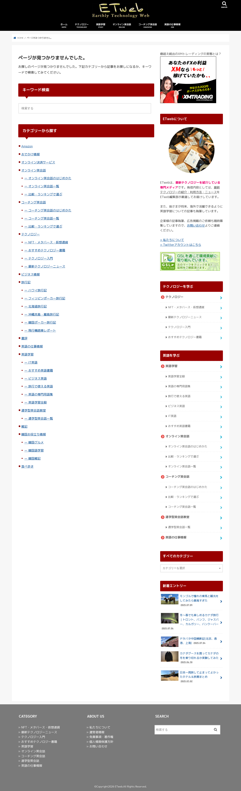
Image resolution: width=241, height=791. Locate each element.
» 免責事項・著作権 (99, 737)
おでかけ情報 (30, 154)
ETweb (118, 786)
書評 (24, 338)
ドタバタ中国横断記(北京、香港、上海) (189, 641)
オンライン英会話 (122, 26)
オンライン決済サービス (38, 162)
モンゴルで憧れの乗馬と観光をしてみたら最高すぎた (190, 600)
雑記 (24, 426)
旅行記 (25, 282)
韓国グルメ (36, 442)
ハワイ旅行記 (37, 290)
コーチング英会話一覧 (43, 218)
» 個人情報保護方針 (99, 742)
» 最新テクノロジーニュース (37, 732)
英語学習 (100, 26)
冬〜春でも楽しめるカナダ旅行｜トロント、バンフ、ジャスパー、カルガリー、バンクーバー (190, 622)
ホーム (63, 26)
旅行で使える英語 (40, 386)
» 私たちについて (172, 240)
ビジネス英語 (37, 378)
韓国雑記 (34, 458)
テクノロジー (82, 26)
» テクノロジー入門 (31, 737)
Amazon (27, 146)
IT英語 (33, 362)
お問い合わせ (196, 225)
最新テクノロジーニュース (46, 266)
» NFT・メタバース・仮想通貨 (39, 727)
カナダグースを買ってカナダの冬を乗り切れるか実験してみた (190, 658)
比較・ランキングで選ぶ (45, 194)
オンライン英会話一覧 (43, 186)
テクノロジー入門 (40, 258)
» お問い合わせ (96, 746)
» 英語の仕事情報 (30, 766)
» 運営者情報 (95, 732)
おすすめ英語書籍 (40, 370)
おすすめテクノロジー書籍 (46, 250)
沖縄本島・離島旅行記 (43, 314)
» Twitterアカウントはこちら (180, 245)
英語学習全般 (37, 402)
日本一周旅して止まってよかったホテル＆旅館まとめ (190, 677)
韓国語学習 (36, 450)
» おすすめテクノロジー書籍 (37, 742)
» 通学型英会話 (28, 761)
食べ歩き (27, 466)
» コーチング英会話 (31, 756)
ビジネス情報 (30, 274)
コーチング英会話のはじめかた (49, 210)
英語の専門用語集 (40, 394)
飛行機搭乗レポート (42, 330)
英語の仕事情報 (172, 26)
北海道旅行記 (37, 306)
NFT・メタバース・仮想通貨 (48, 242)
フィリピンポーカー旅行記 (46, 298)
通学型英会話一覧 (40, 418)
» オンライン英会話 (31, 751)
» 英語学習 (25, 746)
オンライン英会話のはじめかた (49, 178)
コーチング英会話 (148, 26)
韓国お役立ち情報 (33, 434)
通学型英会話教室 (33, 410)
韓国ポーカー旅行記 (42, 322)
